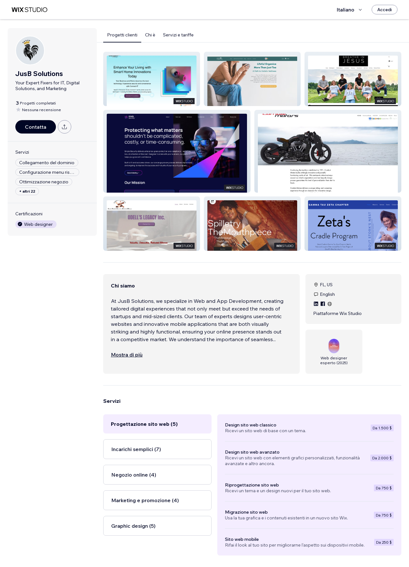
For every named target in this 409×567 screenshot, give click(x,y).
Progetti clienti (122, 35)
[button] (151, 79)
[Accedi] (384, 9)
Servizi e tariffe (178, 35)
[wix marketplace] (29, 9)
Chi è (150, 35)
